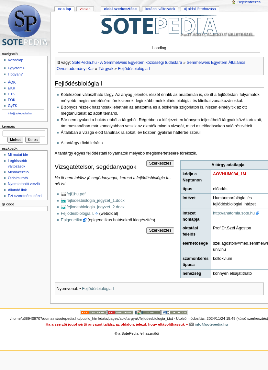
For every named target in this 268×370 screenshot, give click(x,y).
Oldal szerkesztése (120, 9)
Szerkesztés (160, 163)
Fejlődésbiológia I (134, 68)
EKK (11, 88)
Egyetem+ (16, 68)
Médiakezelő (18, 172)
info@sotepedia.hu (20, 113)
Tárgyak (105, 68)
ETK (11, 94)
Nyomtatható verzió (24, 184)
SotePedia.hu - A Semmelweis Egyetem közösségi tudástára (127, 62)
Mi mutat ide (18, 154)
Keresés (8, 126)
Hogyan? (15, 74)
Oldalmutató (18, 178)
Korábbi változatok (160, 9)
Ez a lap (64, 9)
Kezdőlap (15, 60)
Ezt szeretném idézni (25, 196)
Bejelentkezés (249, 2)
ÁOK (12, 82)
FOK (12, 100)
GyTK (12, 106)
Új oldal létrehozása (200, 9)
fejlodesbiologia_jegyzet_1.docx (96, 200)
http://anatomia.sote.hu (234, 213)
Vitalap (85, 9)
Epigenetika (71, 220)
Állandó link (17, 190)
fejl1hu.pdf (76, 194)
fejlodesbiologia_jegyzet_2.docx (96, 207)
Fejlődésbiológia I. (77, 213)
